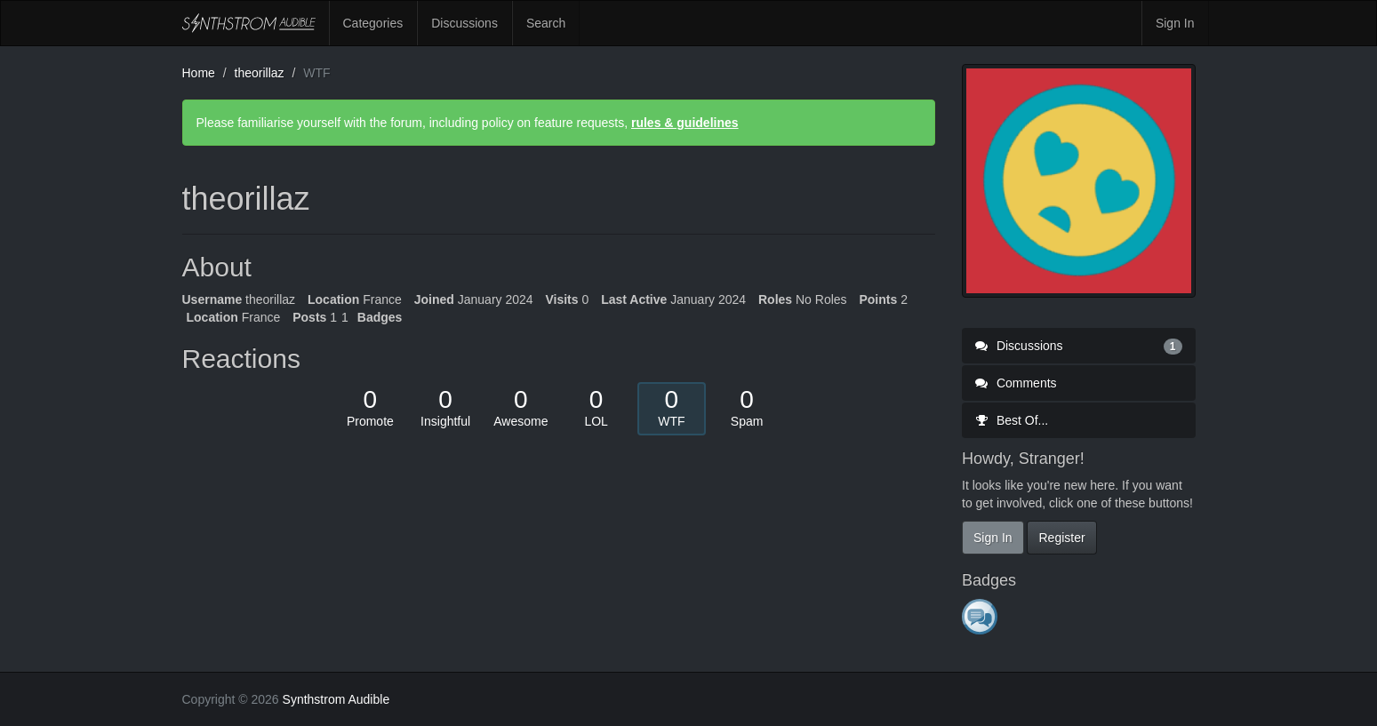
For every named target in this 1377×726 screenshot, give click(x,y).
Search (545, 23)
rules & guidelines (685, 123)
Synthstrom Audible (249, 23)
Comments (1016, 383)
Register (1061, 538)
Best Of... (1011, 420)
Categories (373, 23)
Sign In (1175, 23)
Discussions (464, 23)
